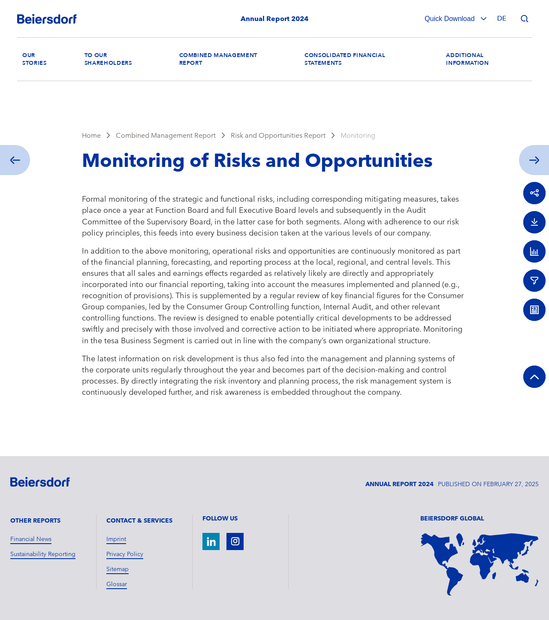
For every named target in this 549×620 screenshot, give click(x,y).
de (502, 18)
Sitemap (117, 569)
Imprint (116, 539)
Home (91, 135)
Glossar (116, 584)
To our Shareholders (108, 59)
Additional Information (467, 59)
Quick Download (451, 18)
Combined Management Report (166, 135)
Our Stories (34, 59)
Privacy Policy (124, 554)
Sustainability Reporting (42, 554)
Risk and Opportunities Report (278, 135)
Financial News (30, 539)
